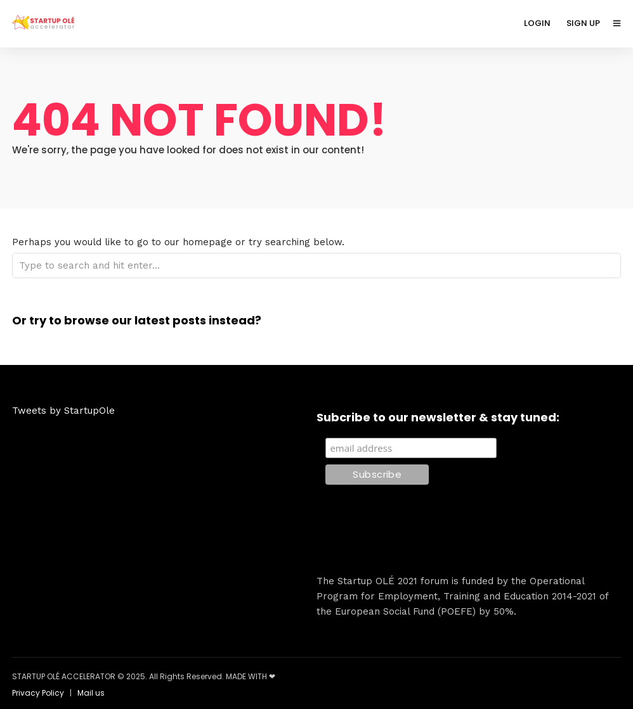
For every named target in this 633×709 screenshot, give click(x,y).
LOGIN (537, 23)
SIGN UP (583, 23)
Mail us (91, 692)
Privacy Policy (38, 692)
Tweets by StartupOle (63, 410)
